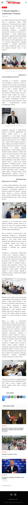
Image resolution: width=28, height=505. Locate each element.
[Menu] (2, 2)
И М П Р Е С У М (13, 499)
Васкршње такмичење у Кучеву (9, 454)
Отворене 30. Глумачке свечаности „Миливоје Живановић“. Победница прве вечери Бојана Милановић (13, 430)
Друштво (4, 7)
